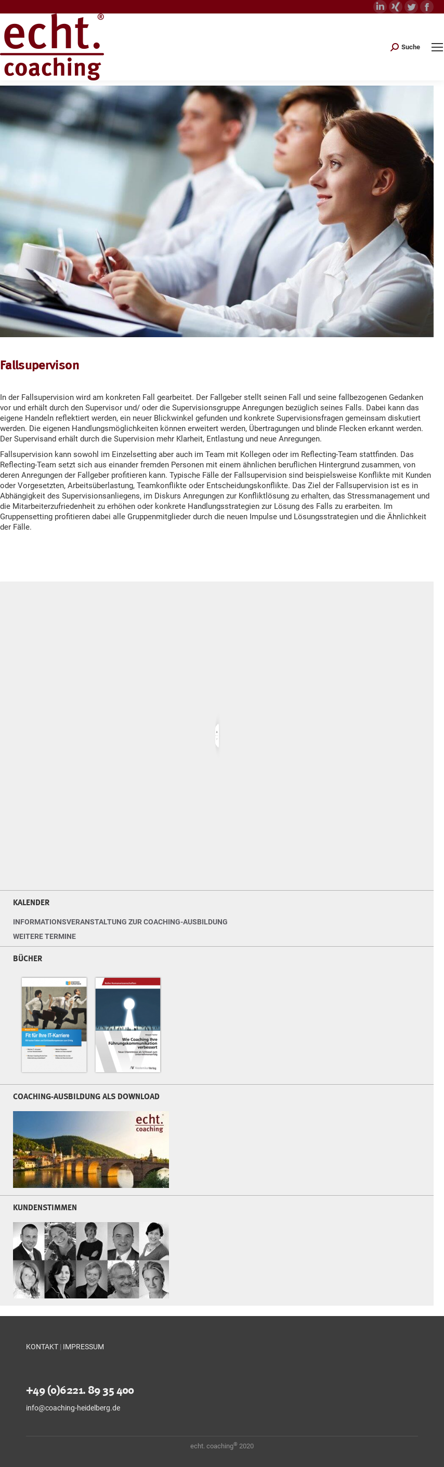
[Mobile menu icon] (437, 47)
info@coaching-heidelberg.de (73, 1408)
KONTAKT (42, 1347)
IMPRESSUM (83, 1347)
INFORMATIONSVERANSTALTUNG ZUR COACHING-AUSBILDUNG (120, 922)
